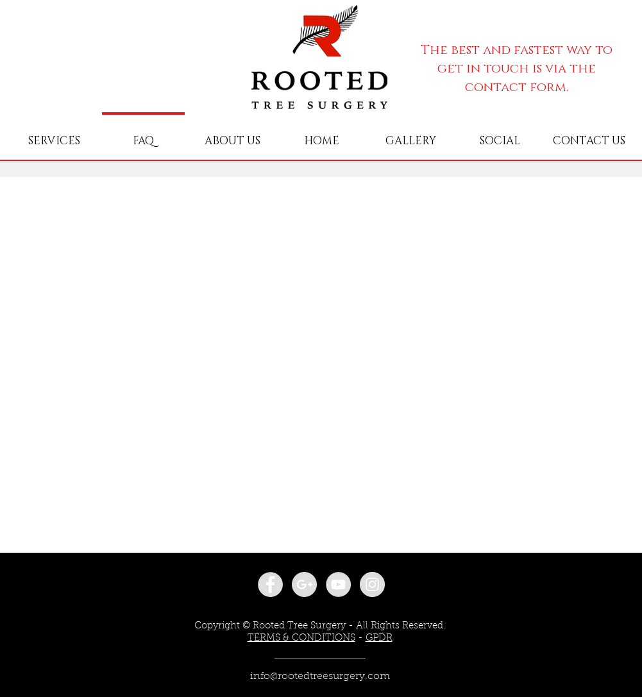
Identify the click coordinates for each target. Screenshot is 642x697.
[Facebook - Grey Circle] (270, 584)
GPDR (379, 638)
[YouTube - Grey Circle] (338, 584)
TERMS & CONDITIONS (301, 638)
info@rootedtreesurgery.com (320, 676)
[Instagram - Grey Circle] (372, 584)
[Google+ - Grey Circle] (304, 584)
